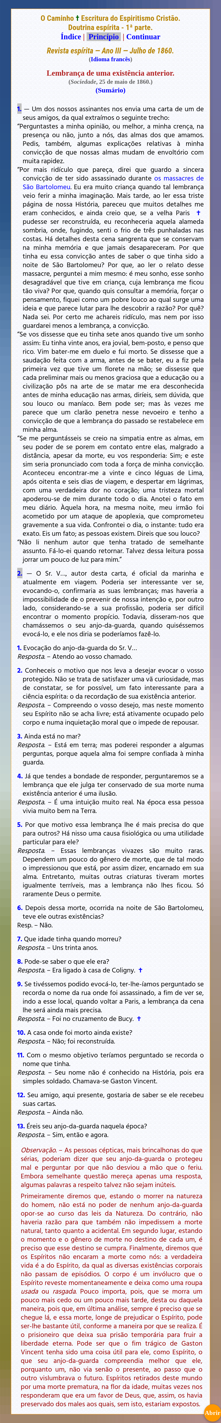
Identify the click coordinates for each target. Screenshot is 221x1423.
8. (20, 961)
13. (21, 1126)
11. (20, 1055)
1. (19, 108)
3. (19, 736)
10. (21, 1032)
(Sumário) (110, 90)
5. (19, 824)
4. (20, 776)
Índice (71, 36)
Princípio (104, 36)
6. (20, 907)
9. (20, 984)
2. (19, 573)
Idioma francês (110, 59)
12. (21, 1094)
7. (19, 938)
